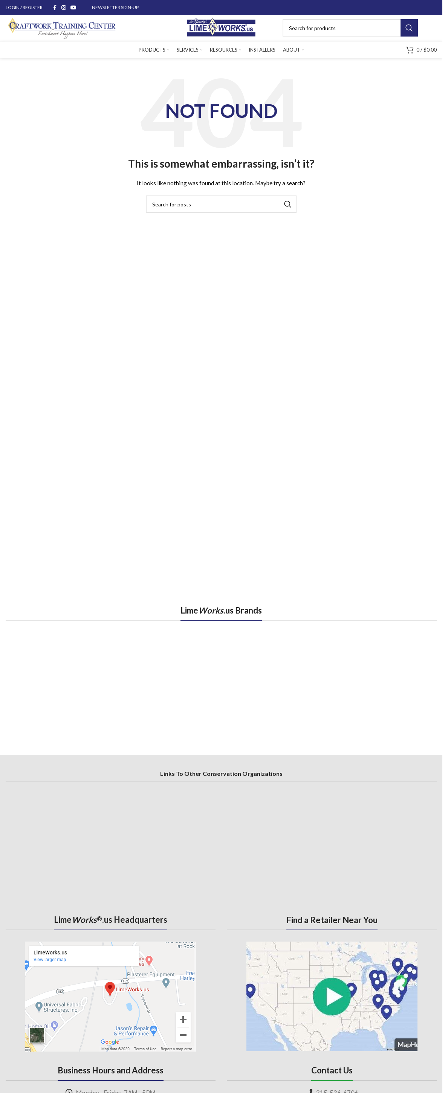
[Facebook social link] (54, 8)
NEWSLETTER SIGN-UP (115, 7)
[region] (221, 685)
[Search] (355, 31)
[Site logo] (221, 30)
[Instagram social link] (63, 8)
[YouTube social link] (73, 8)
